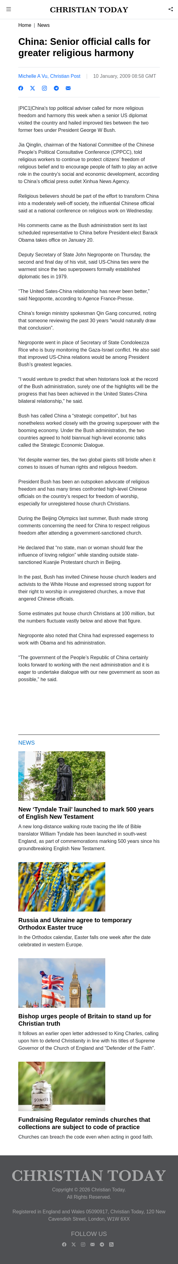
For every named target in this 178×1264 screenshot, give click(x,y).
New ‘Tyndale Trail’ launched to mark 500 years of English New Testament (86, 813)
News (43, 25)
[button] (8, 10)
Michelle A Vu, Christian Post (49, 76)
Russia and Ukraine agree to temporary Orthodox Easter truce (74, 924)
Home (24, 25)
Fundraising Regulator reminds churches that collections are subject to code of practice (84, 1123)
